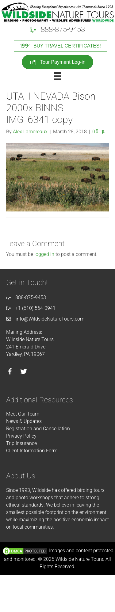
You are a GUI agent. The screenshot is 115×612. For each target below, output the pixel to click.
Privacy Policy (21, 436)
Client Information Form (31, 451)
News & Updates (24, 421)
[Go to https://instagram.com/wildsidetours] (37, 372)
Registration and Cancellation (38, 428)
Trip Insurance (21, 443)
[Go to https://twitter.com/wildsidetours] (24, 372)
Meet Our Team (22, 414)
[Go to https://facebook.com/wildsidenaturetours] (10, 372)
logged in (44, 254)
